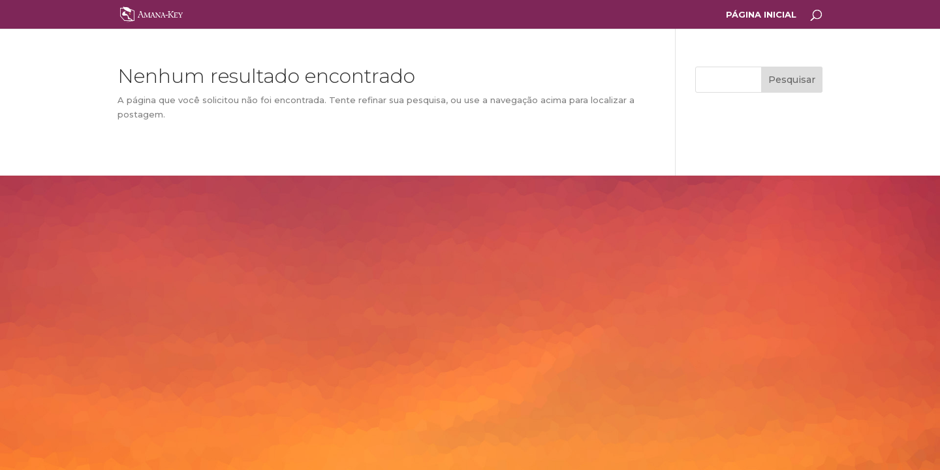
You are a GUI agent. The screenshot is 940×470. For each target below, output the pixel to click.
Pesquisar (791, 80)
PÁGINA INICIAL (761, 15)
